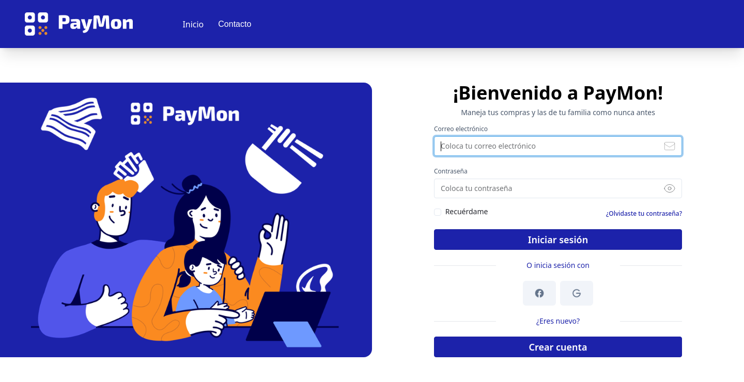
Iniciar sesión (558, 239)
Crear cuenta (558, 347)
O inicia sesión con (558, 265)
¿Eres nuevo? (558, 321)
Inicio (193, 24)
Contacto (234, 24)
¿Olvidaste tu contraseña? (644, 213)
